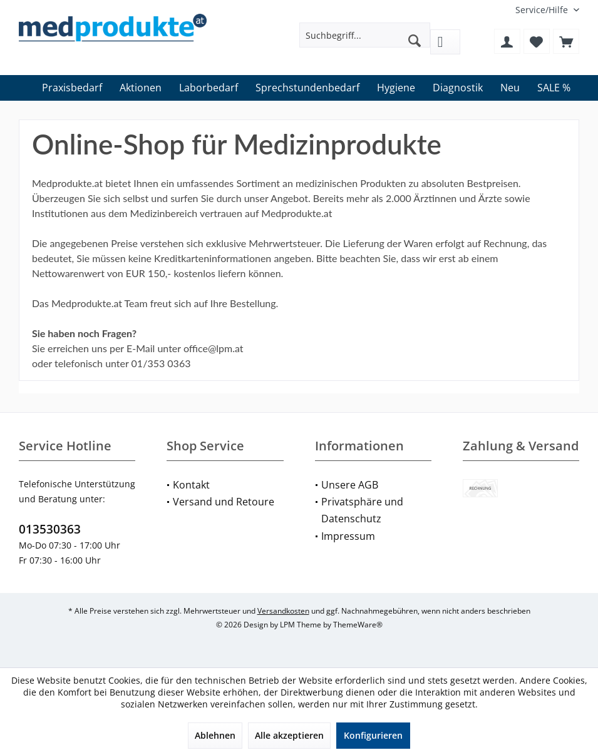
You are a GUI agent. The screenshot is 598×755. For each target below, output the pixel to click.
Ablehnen (215, 735)
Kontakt (191, 485)
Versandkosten (283, 611)
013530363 (50, 529)
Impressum (348, 536)
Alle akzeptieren (289, 735)
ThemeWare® (358, 624)
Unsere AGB (349, 485)
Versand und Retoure (223, 502)
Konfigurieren (373, 735)
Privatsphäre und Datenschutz (362, 510)
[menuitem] (542, 10)
